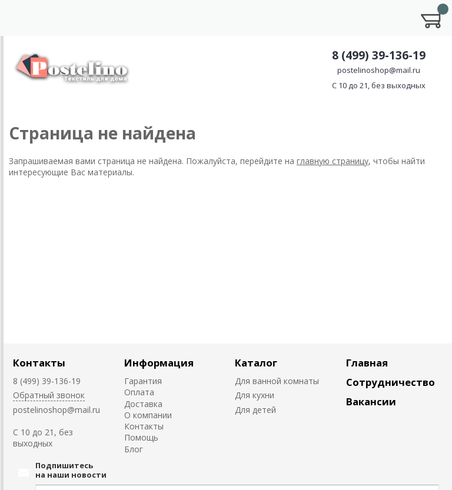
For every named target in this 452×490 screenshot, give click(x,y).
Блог (133, 449)
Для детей (255, 409)
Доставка (143, 403)
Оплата (139, 392)
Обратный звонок (49, 395)
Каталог (256, 362)
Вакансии (371, 401)
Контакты (39, 362)
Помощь (141, 437)
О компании (148, 415)
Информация (159, 362)
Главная (367, 362)
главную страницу (332, 160)
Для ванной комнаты (277, 380)
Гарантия (143, 380)
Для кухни (254, 395)
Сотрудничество (390, 382)
